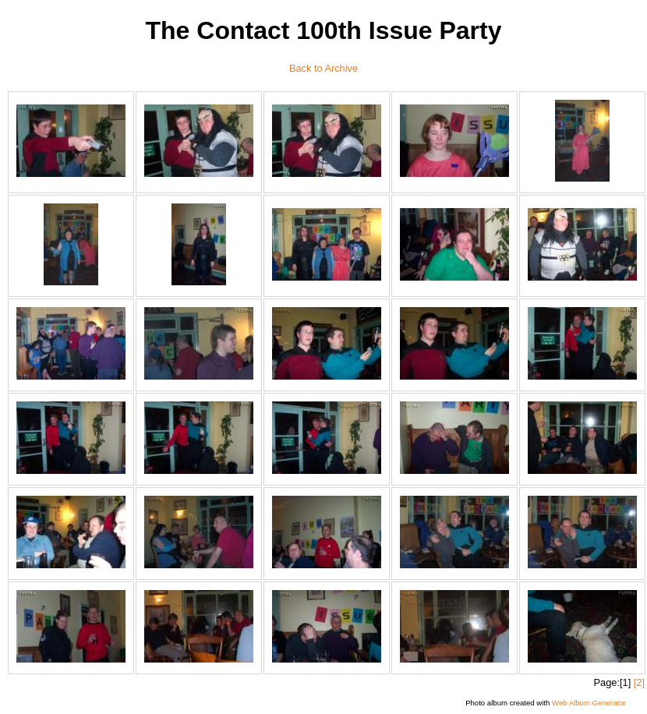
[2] (639, 682)
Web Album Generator (589, 702)
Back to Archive (323, 68)
